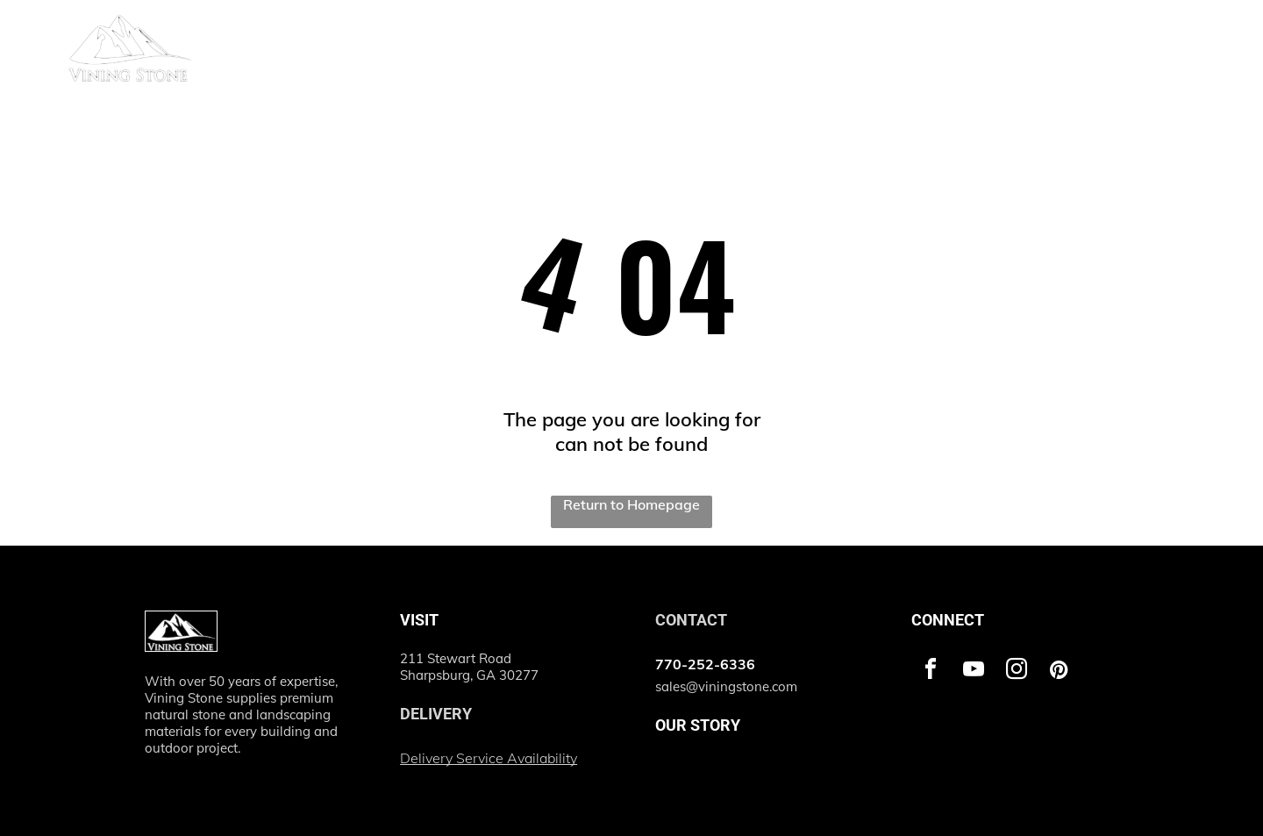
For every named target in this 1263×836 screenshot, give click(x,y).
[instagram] (1016, 671)
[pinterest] (1059, 671)
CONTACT (691, 620)
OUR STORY (697, 725)
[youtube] (973, 671)
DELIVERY (436, 713)
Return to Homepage (631, 504)
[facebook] (930, 671)
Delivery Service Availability (488, 758)
